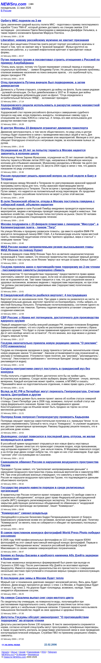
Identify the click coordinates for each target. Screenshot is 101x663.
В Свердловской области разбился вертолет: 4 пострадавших (44, 295)
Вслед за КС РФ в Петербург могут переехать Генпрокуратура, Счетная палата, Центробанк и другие (50, 393)
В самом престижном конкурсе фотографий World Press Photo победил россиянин (50, 534)
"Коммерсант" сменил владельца (24, 513)
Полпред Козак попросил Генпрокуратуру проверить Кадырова (45, 416)
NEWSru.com (13, 4)
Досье (14, 652)
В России (6, 10)
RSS (43, 652)
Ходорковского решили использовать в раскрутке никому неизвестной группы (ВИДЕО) (50, 107)
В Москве (21, 654)
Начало (5, 652)
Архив (22, 652)
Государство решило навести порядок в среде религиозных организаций (42, 489)
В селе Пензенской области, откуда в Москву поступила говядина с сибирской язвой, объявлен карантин (48, 203)
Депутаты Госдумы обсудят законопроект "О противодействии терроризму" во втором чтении (45, 619)
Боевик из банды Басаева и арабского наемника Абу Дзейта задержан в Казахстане (49, 557)
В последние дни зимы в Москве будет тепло (32, 578)
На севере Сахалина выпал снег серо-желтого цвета (37, 597)
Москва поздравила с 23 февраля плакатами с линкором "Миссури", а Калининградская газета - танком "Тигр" (50, 226)
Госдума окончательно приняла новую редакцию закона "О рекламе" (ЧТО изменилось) (49, 344)
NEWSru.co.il (8, 654)
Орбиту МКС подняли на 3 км (21, 20)
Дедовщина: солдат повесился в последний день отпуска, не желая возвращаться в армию (48, 438)
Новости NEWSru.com (15, 657)
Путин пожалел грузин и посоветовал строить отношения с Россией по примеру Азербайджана (50, 61)
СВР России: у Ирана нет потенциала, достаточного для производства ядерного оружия (50, 319)
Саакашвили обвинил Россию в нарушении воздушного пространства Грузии (49, 463)
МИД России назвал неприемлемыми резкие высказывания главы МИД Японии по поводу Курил (47, 248)
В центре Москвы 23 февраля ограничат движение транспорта (44, 127)
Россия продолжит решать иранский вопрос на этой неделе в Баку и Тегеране (48, 177)
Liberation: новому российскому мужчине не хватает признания (45, 40)
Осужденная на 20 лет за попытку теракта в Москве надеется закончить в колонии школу (43, 152)
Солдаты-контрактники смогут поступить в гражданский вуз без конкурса (45, 370)
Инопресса (33, 654)
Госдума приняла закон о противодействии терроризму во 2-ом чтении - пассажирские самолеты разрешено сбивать (50, 268)
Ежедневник (33, 652)
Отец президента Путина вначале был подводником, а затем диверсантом (43, 84)
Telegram (52, 652)
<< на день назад (11, 644)
